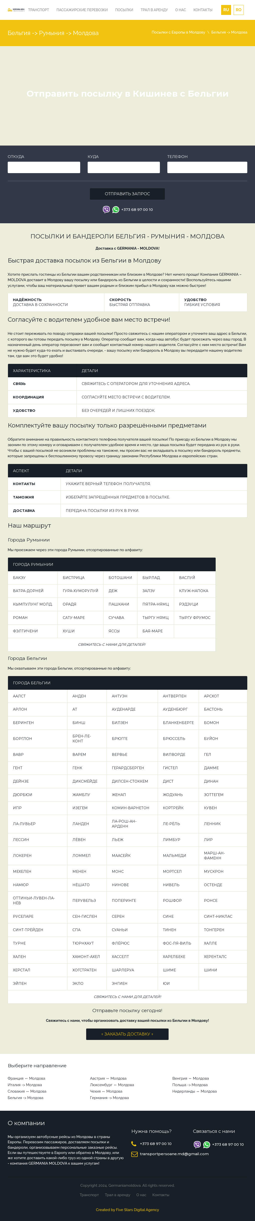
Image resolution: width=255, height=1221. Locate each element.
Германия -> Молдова (109, 1098)
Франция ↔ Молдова (26, 1078)
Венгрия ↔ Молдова (190, 1078)
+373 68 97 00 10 (137, 209)
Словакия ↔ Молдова (27, 1091)
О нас (180, 10)
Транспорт (38, 10)
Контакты (202, 10)
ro (239, 9)
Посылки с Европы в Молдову (178, 32)
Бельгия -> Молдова (25, 1098)
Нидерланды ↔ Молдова (194, 1091)
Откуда (16, 156)
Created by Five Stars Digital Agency (127, 1210)
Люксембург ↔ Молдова (112, 1085)
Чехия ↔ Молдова (106, 1091)
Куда (93, 156)
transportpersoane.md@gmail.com (174, 1153)
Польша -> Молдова (190, 1085)
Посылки (124, 10)
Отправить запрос (127, 193)
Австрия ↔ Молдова (108, 1078)
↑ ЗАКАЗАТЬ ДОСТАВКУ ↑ (127, 1034)
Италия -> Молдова (25, 1085)
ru (226, 9)
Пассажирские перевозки (82, 10)
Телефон (177, 156)
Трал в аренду (154, 10)
